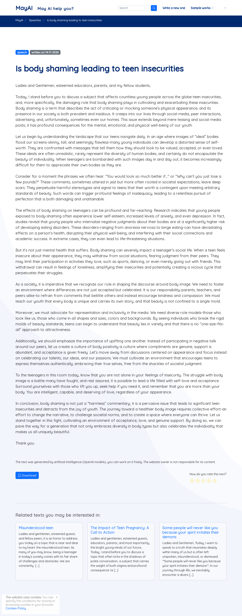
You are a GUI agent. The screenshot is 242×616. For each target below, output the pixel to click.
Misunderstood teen (36, 527)
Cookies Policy (16, 608)
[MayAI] (45, 8)
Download (27, 475)
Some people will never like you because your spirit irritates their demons (190, 532)
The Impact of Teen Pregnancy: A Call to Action (120, 530)
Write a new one (174, 8)
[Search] (134, 8)
